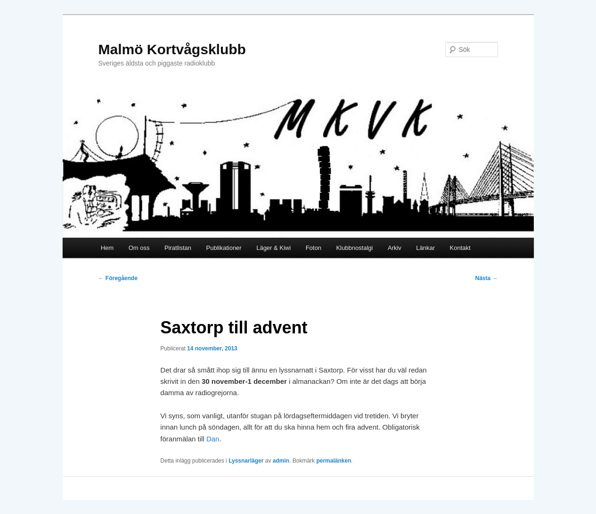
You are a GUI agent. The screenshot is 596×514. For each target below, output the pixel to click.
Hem (107, 247)
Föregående (118, 278)
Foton (313, 247)
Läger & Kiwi (273, 247)
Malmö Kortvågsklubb (172, 49)
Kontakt (460, 247)
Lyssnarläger (246, 460)
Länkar (425, 247)
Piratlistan (177, 247)
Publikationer (224, 247)
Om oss (139, 247)
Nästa (486, 278)
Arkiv (394, 247)
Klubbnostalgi (354, 247)
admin (281, 460)
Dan (213, 439)
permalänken (333, 460)
